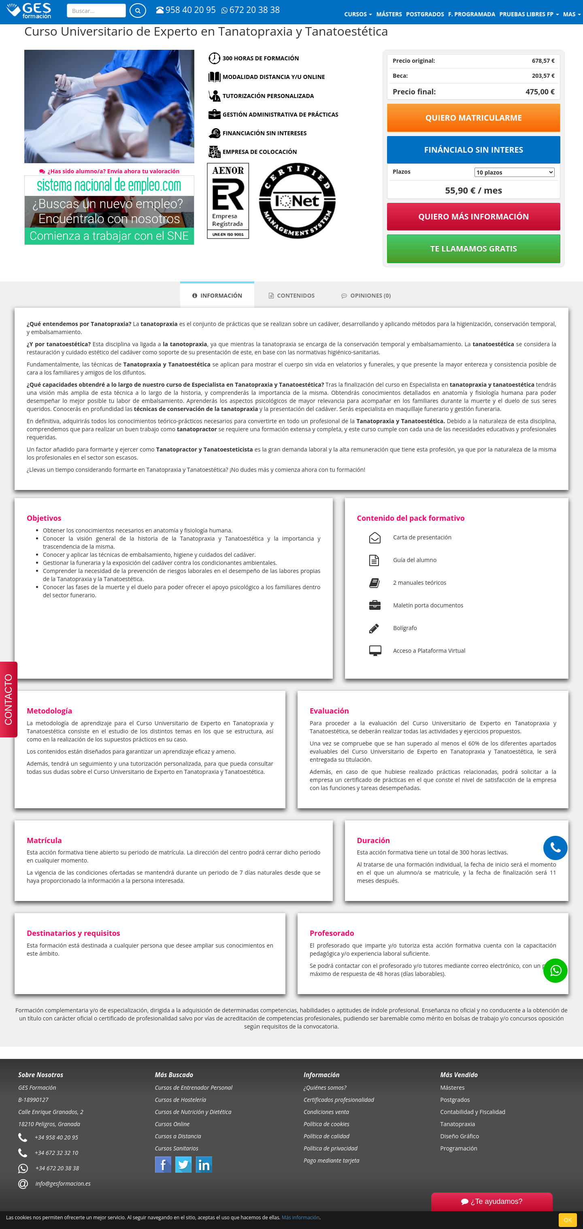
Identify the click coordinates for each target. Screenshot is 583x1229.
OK (568, 1220)
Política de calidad (326, 1136)
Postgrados (455, 1099)
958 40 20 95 (186, 9)
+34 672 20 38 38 (57, 1168)
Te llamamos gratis (473, 248)
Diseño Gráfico (459, 1136)
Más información (300, 1217)
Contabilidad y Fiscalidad (473, 1112)
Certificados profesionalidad (339, 1099)
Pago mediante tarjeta (332, 1160)
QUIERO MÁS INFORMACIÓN (473, 216)
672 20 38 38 (250, 9)
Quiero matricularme (474, 117)
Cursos (358, 14)
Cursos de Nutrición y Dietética (193, 1112)
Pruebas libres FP (529, 14)
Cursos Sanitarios (177, 1148)
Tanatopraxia (457, 1124)
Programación (459, 1148)
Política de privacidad (330, 1148)
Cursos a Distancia (178, 1136)
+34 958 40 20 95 (56, 1137)
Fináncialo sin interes (473, 149)
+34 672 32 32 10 (56, 1153)
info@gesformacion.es (62, 1183)
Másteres (452, 1087)
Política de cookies (326, 1124)
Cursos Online (172, 1124)
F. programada (471, 14)
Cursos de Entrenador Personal (194, 1087)
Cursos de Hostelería (180, 1099)
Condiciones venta (326, 1112)
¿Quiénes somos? (325, 1087)
